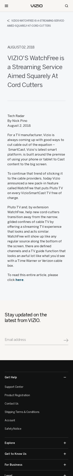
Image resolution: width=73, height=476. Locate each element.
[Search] (66, 6)
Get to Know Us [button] (35, 454)
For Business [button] (35, 464)
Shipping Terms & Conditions (22, 412)
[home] (36, 6)
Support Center (14, 387)
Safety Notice (13, 428)
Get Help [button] (35, 377)
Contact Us (11, 403)
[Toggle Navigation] (6, 6)
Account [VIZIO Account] (10, 420)
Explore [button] (35, 443)
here (20, 280)
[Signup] (66, 340)
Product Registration (17, 395)
